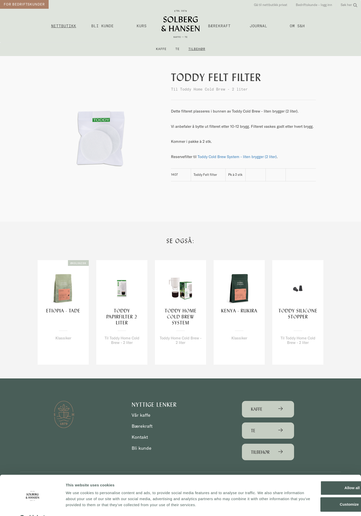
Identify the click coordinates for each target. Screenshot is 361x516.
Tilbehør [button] (197, 49)
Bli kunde (102, 26)
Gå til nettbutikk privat (270, 5)
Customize (319, 491)
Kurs (142, 26)
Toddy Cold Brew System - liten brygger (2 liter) (237, 156)
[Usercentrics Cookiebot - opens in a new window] (32, 506)
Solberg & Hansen (180, 24)
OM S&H (297, 26)
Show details (77, 506)
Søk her (349, 5)
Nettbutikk (63, 26)
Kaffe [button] (161, 49)
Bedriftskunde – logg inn (314, 5)
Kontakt (140, 437)
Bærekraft (219, 26)
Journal (258, 26)
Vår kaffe (141, 415)
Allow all (319, 475)
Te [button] (177, 49)
